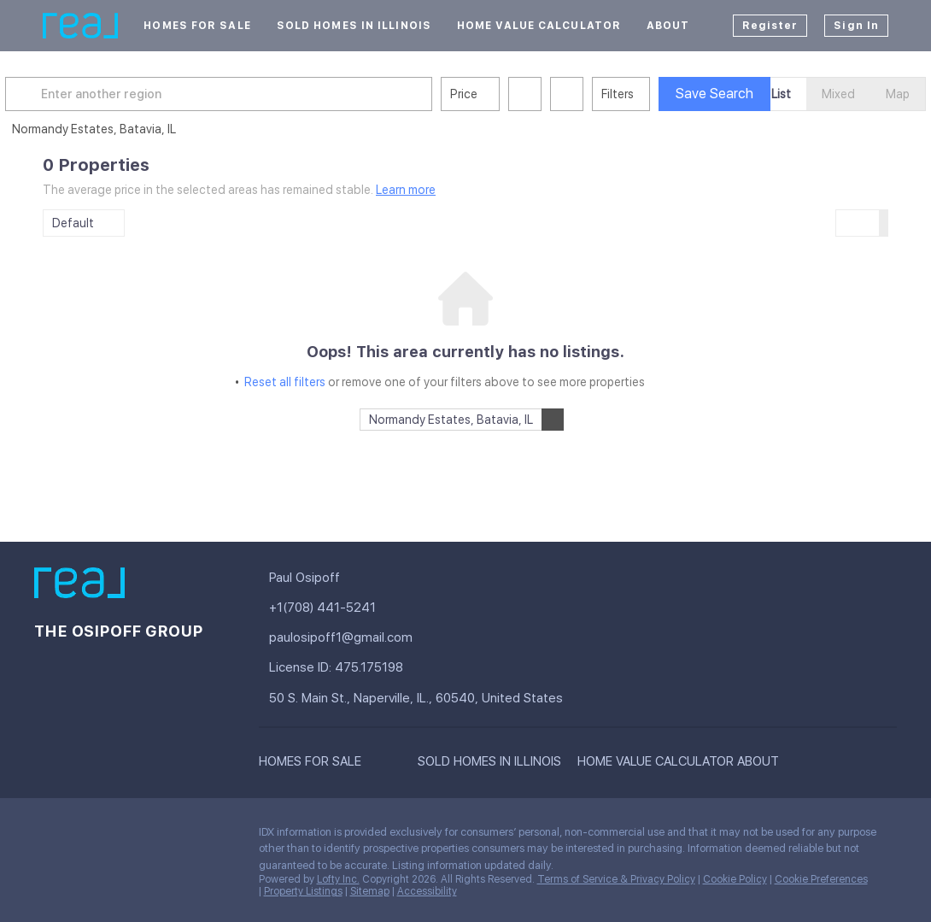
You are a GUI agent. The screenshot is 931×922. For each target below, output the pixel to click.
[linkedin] (81, 836)
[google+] (47, 873)
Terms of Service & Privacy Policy (616, 879)
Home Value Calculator (539, 26)
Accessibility (427, 891)
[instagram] (183, 836)
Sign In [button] (856, 26)
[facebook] (47, 836)
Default (73, 223)
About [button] (668, 26)
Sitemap (369, 891)
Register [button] (770, 26)
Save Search (752, 93)
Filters (655, 94)
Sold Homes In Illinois (354, 26)
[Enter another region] (263, 94)
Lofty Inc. (338, 879)
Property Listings (303, 891)
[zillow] (149, 836)
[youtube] (218, 836)
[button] (63, 94)
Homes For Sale (196, 26)
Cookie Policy (735, 879)
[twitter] (115, 836)
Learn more (406, 190)
